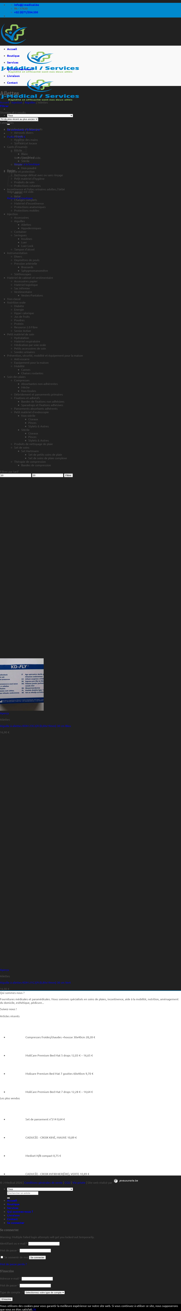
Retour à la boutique (27, 164)
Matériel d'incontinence (29, 203)
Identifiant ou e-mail (14, 1243)
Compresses (22, 380)
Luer (24, 242)
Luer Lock (27, 245)
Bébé (17, 196)
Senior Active (22, 330)
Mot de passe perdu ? (13, 1264)
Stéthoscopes (22, 274)
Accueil (12, 49)
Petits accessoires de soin (30, 348)
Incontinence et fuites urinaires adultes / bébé (36, 189)
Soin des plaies (16, 376)
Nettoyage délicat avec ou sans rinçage (38, 175)
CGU (67, 1182)
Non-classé (14, 299)
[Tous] (40, 115)
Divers (18, 256)
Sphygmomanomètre (34, 270)
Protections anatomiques (30, 207)
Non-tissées (28, 390)
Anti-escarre (22, 359)
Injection (16, 102)
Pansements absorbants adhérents (36, 408)
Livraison (13, 76)
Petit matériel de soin (20, 334)
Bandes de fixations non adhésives (42, 401)
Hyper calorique (24, 313)
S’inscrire (6, 1299)
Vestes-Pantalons (32, 295)
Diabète (19, 306)
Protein (19, 323)
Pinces (32, 422)
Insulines (26, 238)
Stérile (25, 161)
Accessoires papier (25, 281)
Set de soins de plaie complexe (47, 458)
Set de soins (21, 447)
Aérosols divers (23, 132)
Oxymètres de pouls (26, 260)
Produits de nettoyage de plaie (33, 444)
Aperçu (4, 713)
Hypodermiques (31, 228)
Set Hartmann (30, 451)
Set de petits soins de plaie (45, 454)
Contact (12, 82)
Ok (34, 1309)
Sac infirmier (22, 288)
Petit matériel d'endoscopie (31, 412)
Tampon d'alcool (24, 249)
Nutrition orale (16, 302)
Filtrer (68, 475)
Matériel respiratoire (27, 341)
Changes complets (25, 199)
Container (20, 231)
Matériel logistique (26, 284)
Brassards (27, 267)
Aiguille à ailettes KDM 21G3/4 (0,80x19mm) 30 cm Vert (35, 982)
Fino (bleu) (28, 157)
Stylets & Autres (38, 426)
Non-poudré (28, 168)
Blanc (24, 153)
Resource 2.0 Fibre (26, 327)
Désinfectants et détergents (24, 129)
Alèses (18, 192)
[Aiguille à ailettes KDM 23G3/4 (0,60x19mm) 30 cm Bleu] (22, 709)
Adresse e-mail (10, 1278)
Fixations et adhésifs (27, 398)
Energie (19, 309)
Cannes (25, 369)
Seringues (20, 235)
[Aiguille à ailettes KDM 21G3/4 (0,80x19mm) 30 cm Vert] (22, 966)
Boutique (13, 55)
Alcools (18, 136)
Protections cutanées (27, 185)
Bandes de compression (36, 465)
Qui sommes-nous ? (20, 69)
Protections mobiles (26, 210)
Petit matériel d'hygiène (29, 178)
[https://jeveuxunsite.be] (126, 1182)
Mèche (25, 387)
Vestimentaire (23, 291)
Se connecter (37, 1257)
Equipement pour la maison (31, 362)
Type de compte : (12, 1292)
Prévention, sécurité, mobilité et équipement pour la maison (45, 355)
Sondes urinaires (24, 352)
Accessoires (21, 217)
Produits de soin (24, 182)
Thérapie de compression (30, 461)
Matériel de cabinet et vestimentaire (30, 277)
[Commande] (19, 119)
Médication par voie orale (30, 344)
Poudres (19, 320)
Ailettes (26, 224)
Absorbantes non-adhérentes (39, 383)
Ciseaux (33, 419)
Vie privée (78, 1182)
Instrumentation (17, 253)
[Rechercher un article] (8, 124)
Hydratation (21, 337)
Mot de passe (9, 1250)
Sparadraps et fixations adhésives (42, 405)
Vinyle (18, 164)
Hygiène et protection (21, 171)
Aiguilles (30, 102)
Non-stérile (28, 415)
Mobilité (19, 366)
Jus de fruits (22, 316)
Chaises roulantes (32, 373)
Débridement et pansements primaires (38, 394)
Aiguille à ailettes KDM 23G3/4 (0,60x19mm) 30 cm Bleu (35, 725)
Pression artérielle (25, 263)
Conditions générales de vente (43, 1182)
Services (12, 62)
